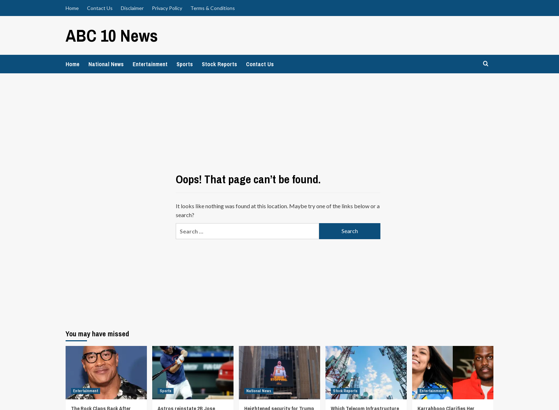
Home (72, 8)
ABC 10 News (111, 35)
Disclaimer (132, 8)
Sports (184, 64)
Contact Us (100, 8)
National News (106, 64)
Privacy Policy (167, 8)
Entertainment (150, 64)
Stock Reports (219, 64)
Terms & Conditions (212, 8)
